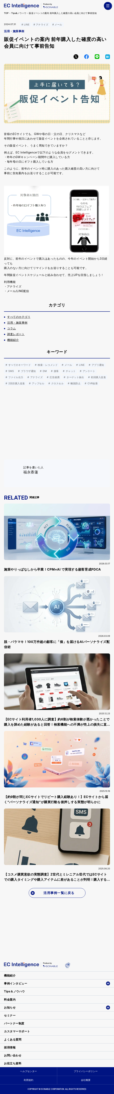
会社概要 (85, 1079)
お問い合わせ (12, 1055)
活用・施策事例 (14, 31)
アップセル (37, 383)
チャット (70, 371)
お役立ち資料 (12, 1063)
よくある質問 (12, 1039)
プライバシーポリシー (86, 1071)
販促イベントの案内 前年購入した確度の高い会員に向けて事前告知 (63, 13)
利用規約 (28, 1079)
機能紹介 (10, 975)
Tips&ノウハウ (18, 13)
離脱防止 (75, 383)
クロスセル (57, 383)
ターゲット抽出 (75, 377)
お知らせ (10, 1007)
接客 (56, 371)
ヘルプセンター (28, 1071)
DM (44, 371)
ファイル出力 (15, 377)
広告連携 (54, 377)
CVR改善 (92, 383)
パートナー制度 (14, 1023)
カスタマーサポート (17, 1031)
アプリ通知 (97, 364)
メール (58, 24)
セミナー (10, 1015)
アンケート (88, 371)
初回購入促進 (98, 377)
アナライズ (42, 24)
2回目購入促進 (16, 383)
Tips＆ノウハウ (14, 991)
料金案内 (10, 999)
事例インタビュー (15, 983)
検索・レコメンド (47, 364)
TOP (6, 13)
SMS (11, 371)
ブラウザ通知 (28, 371)
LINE (26, 24)
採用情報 (10, 1047)
